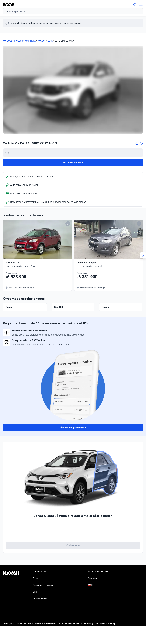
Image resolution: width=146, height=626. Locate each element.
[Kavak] (7, 4)
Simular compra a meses (72, 427)
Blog (35, 592)
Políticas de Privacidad (69, 623)
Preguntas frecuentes (43, 585)
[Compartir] (136, 144)
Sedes (35, 578)
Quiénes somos (40, 599)
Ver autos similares (73, 162)
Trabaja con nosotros (98, 571)
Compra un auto (40, 571)
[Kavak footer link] (11, 585)
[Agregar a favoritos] (141, 144)
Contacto (92, 578)
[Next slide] (143, 255)
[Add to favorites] (67, 223)
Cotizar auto (73, 545)
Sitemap (111, 623)
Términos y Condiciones (94, 623)
